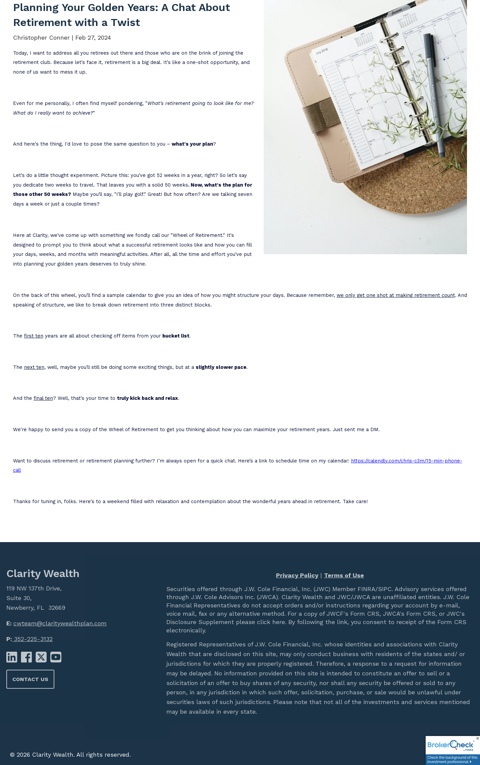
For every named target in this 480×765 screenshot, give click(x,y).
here (277, 621)
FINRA (365, 588)
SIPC (385, 588)
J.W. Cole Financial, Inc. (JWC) (286, 588)
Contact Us (30, 679)
